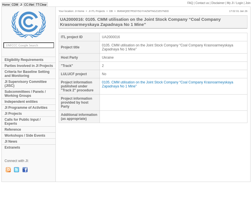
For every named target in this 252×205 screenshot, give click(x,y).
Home (6, 4)
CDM (15, 4)
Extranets (12, 147)
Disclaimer (218, 3)
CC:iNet (29, 4)
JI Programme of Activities (26, 108)
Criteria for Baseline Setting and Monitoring (27, 74)
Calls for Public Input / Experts (23, 122)
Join (248, 3)
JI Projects (13, 114)
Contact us (202, 3)
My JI (235, 3)
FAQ (190, 3)
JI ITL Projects (97, 11)
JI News (11, 142)
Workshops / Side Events (25, 136)
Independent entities (21, 102)
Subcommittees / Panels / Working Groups (25, 94)
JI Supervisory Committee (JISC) (26, 84)
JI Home (79, 11)
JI (21, 4)
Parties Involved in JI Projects (29, 66)
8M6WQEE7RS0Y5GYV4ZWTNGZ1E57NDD (143, 11)
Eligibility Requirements (24, 60)
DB (111, 11)
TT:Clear (41, 4)
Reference (13, 130)
